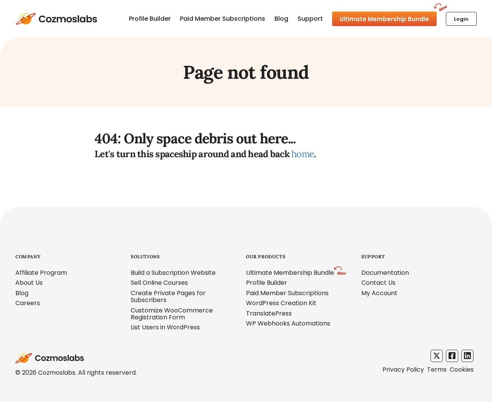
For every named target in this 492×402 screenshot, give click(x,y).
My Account (379, 293)
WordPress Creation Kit (281, 303)
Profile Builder (150, 18)
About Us (29, 282)
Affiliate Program (41, 272)
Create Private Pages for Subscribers (168, 296)
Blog (281, 18)
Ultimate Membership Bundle (384, 19)
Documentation (385, 272)
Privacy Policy (403, 369)
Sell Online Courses (159, 282)
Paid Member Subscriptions (222, 18)
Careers (27, 303)
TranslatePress (269, 313)
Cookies (462, 369)
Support (310, 18)
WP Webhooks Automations (288, 323)
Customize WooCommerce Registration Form (172, 314)
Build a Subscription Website (173, 272)
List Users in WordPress (165, 327)
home (302, 154)
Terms (437, 369)
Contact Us (378, 282)
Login (461, 19)
